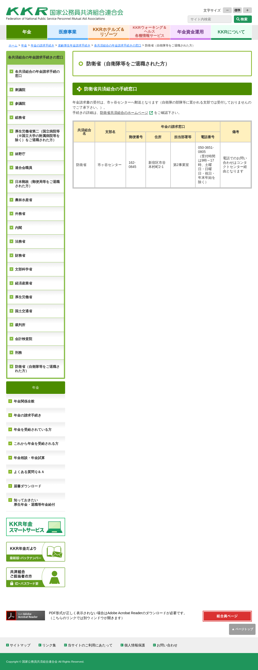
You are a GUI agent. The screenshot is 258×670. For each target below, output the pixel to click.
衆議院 (20, 89)
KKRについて (231, 32)
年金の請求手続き (27, 415)
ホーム (13, 45)
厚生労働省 (23, 297)
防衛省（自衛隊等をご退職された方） (37, 369)
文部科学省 (23, 269)
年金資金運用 (190, 32)
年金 (26, 32)
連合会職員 (23, 167)
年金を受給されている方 (33, 429)
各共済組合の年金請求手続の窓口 (37, 74)
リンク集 (49, 645)
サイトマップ (20, 645)
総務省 (20, 117)
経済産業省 (23, 283)
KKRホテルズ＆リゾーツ (109, 31)
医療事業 (67, 32)
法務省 (20, 241)
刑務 (18, 352)
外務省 (20, 213)
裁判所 (20, 325)
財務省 (20, 255)
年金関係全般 (24, 401)
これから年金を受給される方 (36, 443)
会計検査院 (23, 339)
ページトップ (244, 629)
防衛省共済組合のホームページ (124, 112)
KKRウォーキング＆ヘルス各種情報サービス (150, 31)
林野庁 (20, 154)
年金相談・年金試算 (29, 458)
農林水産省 (23, 200)
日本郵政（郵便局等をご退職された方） (37, 184)
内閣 (18, 227)
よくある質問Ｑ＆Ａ (29, 472)
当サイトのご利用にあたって (90, 645)
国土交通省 (23, 311)
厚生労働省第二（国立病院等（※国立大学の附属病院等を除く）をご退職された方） (37, 136)
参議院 (20, 103)
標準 (237, 10)
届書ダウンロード (27, 486)
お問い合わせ (167, 645)
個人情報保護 (134, 645)
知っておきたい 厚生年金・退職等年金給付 (34, 502)
